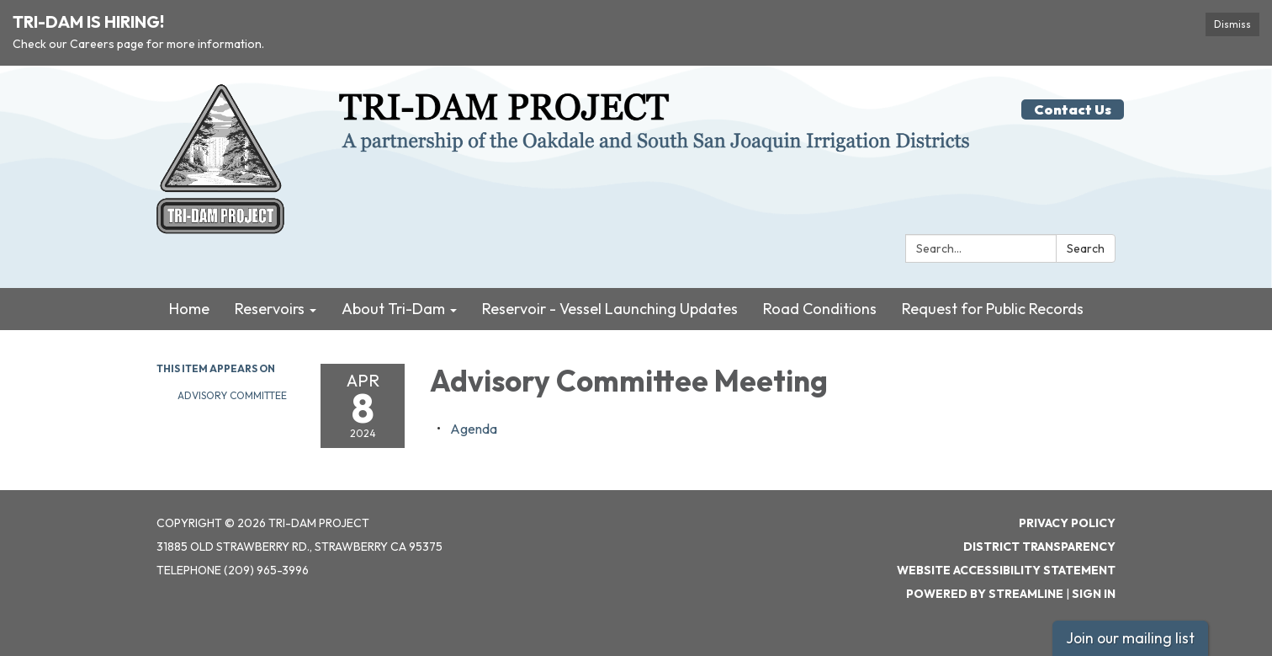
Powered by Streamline (984, 593)
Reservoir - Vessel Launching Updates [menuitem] (610, 308)
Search (1086, 248)
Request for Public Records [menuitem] (993, 308)
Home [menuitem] (189, 308)
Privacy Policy (1067, 523)
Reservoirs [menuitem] (270, 308)
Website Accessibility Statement (1006, 570)
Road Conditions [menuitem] (820, 308)
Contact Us (1072, 109)
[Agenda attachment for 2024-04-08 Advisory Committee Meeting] (473, 428)
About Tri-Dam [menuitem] (393, 308)
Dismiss (1232, 24)
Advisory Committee (232, 395)
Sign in (1094, 593)
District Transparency (1039, 546)
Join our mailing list (1130, 638)
